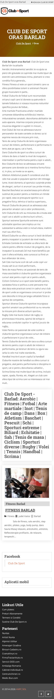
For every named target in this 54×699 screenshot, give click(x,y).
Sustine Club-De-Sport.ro (14, 621)
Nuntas (5, 633)
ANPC (19, 689)
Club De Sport (23, 43)
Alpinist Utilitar (9, 641)
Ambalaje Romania (11, 665)
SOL (24, 689)
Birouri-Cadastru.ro (11, 649)
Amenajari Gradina (11, 645)
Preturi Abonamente (12, 613)
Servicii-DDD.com (11, 661)
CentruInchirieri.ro (11, 674)
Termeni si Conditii (11, 617)
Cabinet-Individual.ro (12, 669)
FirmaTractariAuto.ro (12, 657)
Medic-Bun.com (10, 678)
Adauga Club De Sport (42, 2)
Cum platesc (8, 609)
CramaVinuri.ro (9, 653)
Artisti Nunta (8, 637)
